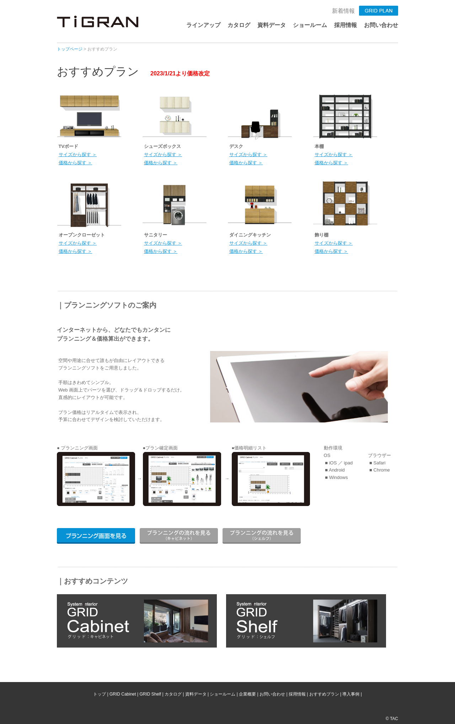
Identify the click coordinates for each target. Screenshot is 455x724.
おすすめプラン (324, 694)
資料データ (271, 25)
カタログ (239, 25)
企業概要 (247, 694)
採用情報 (345, 25)
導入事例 (350, 694)
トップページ (69, 49)
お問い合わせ (381, 25)
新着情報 (343, 11)
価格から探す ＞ (75, 162)
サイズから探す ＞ (78, 154)
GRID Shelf (150, 694)
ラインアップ (203, 25)
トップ (99, 694)
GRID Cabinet (122, 694)
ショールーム (310, 25)
